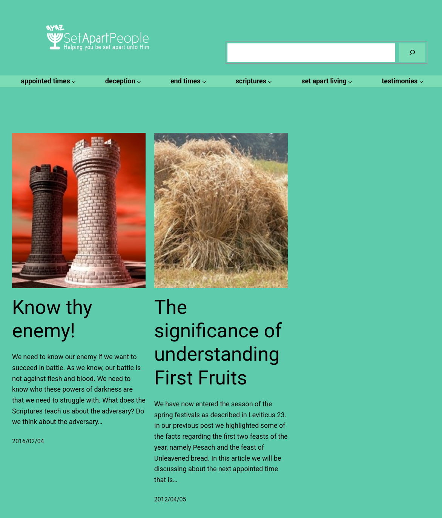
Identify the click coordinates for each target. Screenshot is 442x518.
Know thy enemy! (52, 319)
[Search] (412, 52)
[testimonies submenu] (401, 81)
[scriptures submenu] (252, 81)
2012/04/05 (170, 499)
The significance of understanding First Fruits (218, 342)
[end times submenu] (187, 81)
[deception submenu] (122, 81)
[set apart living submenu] (325, 81)
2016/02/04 (28, 441)
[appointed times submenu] (46, 81)
